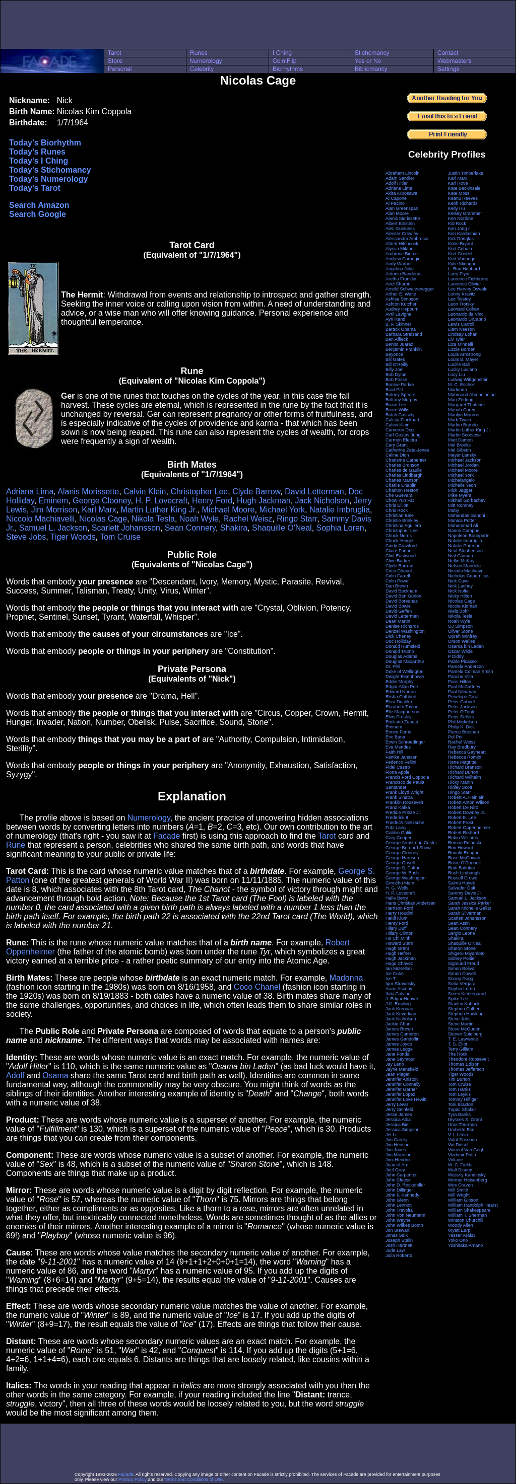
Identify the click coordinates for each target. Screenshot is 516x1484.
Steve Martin (461, 1023)
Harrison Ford (399, 908)
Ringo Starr (297, 518)
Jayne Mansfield (401, 1069)
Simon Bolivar (462, 968)
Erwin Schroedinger (405, 742)
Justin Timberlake (465, 173)
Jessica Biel (397, 1124)
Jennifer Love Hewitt (406, 1099)
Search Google (37, 214)
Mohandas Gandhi (466, 515)
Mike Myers (459, 495)
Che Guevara (399, 495)
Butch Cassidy (400, 414)
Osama (55, 1075)
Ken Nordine (460, 218)
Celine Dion (397, 455)
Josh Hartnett (399, 1245)
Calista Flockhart (402, 419)
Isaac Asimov (398, 988)
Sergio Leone (461, 933)
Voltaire (455, 1159)
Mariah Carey (461, 409)
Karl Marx (99, 509)
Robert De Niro (463, 807)
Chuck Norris (398, 535)
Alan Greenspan (401, 208)
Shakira (233, 528)
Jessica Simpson (402, 1129)
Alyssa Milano (399, 248)
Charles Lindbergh (404, 475)
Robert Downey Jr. (466, 812)
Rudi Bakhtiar (461, 867)
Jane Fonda (397, 1054)
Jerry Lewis (397, 1104)
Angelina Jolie (399, 268)
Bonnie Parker (399, 384)
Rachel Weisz (248, 518)
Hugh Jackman (264, 500)
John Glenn (397, 1200)
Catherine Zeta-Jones (407, 450)
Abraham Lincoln (402, 173)
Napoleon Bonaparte (469, 535)
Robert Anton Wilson (468, 802)
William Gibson (463, 1200)
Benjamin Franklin (403, 349)
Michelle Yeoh (462, 485)
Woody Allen (460, 1225)
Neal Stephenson (465, 550)
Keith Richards (463, 203)
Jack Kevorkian (400, 1013)
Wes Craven (460, 1185)
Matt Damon (460, 439)
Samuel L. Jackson (53, 528)
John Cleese (398, 1179)
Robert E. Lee (462, 817)
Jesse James (398, 1114)
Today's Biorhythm (45, 142)
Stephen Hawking (466, 1013)
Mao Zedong (461, 399)
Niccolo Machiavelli (40, 518)
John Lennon (398, 1205)
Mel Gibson (459, 450)
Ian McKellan (398, 968)
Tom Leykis (459, 1094)
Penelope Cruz (463, 696)
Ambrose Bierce (401, 253)
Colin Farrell (397, 575)
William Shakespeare (469, 1210)
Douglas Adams (401, 656)
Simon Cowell (462, 973)
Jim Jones (395, 1149)
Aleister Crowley (401, 233)
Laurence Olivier (464, 283)
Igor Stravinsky (400, 983)
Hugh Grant (397, 948)
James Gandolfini (403, 1039)
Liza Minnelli (460, 344)
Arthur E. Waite (400, 293)
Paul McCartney (464, 686)
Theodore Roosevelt (468, 1059)
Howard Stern (399, 943)
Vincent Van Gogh (466, 1149)
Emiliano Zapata (401, 721)
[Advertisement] (258, 24)
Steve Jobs (26, 537)
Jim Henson (397, 1144)
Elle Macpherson (402, 711)
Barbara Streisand (403, 334)
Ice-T (390, 978)
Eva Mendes (398, 747)
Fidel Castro (397, 767)
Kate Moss (459, 193)
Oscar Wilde (460, 651)
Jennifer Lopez (400, 1094)
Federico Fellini (400, 762)
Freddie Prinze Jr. (403, 812)
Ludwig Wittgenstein (468, 379)
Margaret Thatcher (466, 404)
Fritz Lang (395, 827)
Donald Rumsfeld (402, 646)
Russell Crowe (462, 877)
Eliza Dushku (398, 701)
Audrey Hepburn (402, 309)
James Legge (399, 1049)
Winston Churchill (465, 1220)
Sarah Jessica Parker (469, 903)
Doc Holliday (398, 641)
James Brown (399, 1028)
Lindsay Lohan (463, 334)
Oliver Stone (460, 631)
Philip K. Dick (461, 726)
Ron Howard (460, 847)
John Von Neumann (405, 1215)
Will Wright (459, 1195)
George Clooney (102, 500)
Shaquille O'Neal (282, 528)
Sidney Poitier (462, 958)
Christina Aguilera (403, 525)
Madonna (346, 978)
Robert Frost (460, 822)
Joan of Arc (396, 1164)
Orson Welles (461, 641)
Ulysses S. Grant (465, 1119)
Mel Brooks (459, 445)
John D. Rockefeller (405, 1185)
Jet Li (391, 1134)
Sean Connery (190, 528)
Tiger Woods (73, 537)
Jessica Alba (398, 1119)
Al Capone (396, 198)
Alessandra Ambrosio (406, 238)
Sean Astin (459, 923)
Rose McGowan (464, 857)
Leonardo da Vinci (466, 314)
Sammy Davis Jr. (465, 893)
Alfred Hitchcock (401, 243)
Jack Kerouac (399, 1008)
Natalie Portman (464, 545)
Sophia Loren (340, 528)
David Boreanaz (401, 601)
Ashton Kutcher (401, 304)
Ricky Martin (460, 782)
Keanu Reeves (463, 198)
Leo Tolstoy (459, 299)
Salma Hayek (461, 882)
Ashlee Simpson (401, 299)
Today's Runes (37, 151)
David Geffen (398, 611)
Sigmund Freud (463, 963)
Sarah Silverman (465, 913)
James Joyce (398, 1044)
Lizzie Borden (462, 349)
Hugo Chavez (399, 963)
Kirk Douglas (461, 238)
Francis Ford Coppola (407, 777)
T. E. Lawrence (463, 1039)
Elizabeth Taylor (401, 706)
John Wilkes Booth (404, 1225)
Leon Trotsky (461, 304)
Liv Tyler (456, 339)
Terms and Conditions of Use (193, 1479)
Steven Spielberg (465, 1033)
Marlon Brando (463, 424)
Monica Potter (462, 520)
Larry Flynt (459, 273)
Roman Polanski (464, 842)
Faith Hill (394, 752)
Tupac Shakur (462, 1109)
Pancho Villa (460, 676)
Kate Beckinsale (464, 188)
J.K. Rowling (398, 1003)
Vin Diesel (458, 1144)
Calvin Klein (144, 491)
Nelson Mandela (464, 565)
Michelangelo (461, 480)
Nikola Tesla (153, 518)
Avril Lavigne (398, 314)
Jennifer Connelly (403, 1084)
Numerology (148, 817)
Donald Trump (399, 651)
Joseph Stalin (399, 1240)
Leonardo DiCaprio (467, 319)
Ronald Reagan (464, 852)
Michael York (282, 509)
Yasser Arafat (461, 1235)
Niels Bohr (458, 611)
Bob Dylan (396, 374)
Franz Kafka (397, 807)
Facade (166, 836)
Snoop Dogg (460, 978)
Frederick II (396, 817)
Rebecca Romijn (464, 757)
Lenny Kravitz (462, 293)
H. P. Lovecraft (161, 500)
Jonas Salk (396, 1235)
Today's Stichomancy (50, 170)
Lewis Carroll (461, 324)
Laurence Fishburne (468, 278)
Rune (15, 845)
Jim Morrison (54, 509)
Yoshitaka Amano (465, 1245)
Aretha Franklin (400, 278)
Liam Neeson (461, 329)
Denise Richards (402, 626)
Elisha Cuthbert (401, 696)
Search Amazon (39, 205)
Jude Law (395, 1250)
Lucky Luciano (462, 369)
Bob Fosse (396, 379)
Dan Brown (396, 585)
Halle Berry (396, 898)
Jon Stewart (397, 1230)
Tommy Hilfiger (463, 1099)
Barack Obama (400, 329)
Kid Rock (457, 223)
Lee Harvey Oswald (468, 288)
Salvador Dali (461, 888)
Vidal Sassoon (462, 1139)
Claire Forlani (399, 550)
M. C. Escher (461, 384)
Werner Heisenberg (467, 1179)
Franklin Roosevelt (404, 802)
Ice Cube (394, 973)
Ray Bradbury (462, 747)
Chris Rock (396, 510)
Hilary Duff (396, 928)
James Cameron (402, 1033)
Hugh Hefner (398, 953)
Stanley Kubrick (464, 1003)
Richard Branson (465, 767)
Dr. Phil (392, 666)
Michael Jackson (465, 460)
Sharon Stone (462, 948)
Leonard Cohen (463, 309)
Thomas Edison (464, 1064)
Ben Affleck (396, 339)
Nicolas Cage (103, 518)
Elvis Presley (398, 716)
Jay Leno (394, 1064)
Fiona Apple (397, 772)
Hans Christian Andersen (410, 903)
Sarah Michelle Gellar (469, 908)
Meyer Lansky (462, 455)
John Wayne (398, 1220)
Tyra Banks (459, 1114)
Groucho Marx (399, 882)
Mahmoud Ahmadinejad (472, 394)
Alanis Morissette (88, 491)
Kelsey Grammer (465, 213)
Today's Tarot (34, 188)
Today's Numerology (48, 179)
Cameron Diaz (400, 429)
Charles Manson (402, 480)
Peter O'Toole (461, 711)
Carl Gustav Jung (403, 434)
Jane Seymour (400, 1059)
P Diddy (456, 656)
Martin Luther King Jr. (159, 509)
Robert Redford (463, 832)
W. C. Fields (460, 1164)
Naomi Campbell (465, 530)
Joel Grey (395, 1169)
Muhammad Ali (463, 525)
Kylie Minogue (462, 263)
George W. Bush (402, 872)
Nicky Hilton (460, 596)
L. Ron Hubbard (464, 268)
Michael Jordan (463, 465)
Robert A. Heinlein (466, 797)
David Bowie (398, 606)
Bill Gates (395, 359)
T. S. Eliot (457, 1044)
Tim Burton (459, 1079)
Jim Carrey (396, 1139)
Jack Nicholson (322, 500)
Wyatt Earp (459, 1230)
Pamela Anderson (466, 666)
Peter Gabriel (461, 701)
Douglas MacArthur (404, 661)
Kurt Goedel (460, 253)
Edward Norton (400, 691)
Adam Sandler (399, 178)
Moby (453, 510)
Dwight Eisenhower (404, 676)
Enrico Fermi (398, 731)
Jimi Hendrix (398, 1159)
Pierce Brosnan (463, 731)
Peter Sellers (461, 716)
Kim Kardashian (464, 233)
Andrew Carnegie (403, 258)
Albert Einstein (400, 223)
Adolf (15, 1075)
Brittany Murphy (401, 399)
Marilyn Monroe (463, 414)
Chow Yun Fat (399, 500)
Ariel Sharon (398, 283)
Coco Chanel (257, 987)
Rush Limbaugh (464, 872)
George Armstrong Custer (411, 842)
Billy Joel (394, 369)
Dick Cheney (398, 636)
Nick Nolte (458, 590)
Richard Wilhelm (464, 777)
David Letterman (314, 491)
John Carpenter (401, 1174)
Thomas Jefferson (466, 1069)
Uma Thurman (462, 1124)
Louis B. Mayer (463, 359)
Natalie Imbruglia (339, 509)
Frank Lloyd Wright (404, 792)
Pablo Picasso (462, 661)
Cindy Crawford (401, 545)
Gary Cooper (398, 837)
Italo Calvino (398, 993)
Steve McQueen (464, 1028)
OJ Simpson (460, 626)
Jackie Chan (398, 1023)
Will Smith (458, 1190)
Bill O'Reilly (396, 364)
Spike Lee (458, 998)
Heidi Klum (396, 918)
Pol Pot (455, 736)
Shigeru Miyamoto (466, 953)
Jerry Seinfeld (399, 1109)
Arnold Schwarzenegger (409, 288)
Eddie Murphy (399, 681)
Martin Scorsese (464, 434)
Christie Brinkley (401, 520)
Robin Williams (463, 837)
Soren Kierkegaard (467, 993)
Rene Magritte (462, 762)
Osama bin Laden (466, 646)
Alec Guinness (400, 228)
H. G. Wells (396, 888)
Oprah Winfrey (462, 636)
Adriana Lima (29, 491)
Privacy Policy (132, 1479)
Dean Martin (397, 621)
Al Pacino (395, 203)
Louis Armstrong (464, 354)
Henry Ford (212, 500)
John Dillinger (399, 1190)
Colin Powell (398, 580)
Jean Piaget (397, 1074)
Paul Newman (462, 691)
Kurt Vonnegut (462, 258)
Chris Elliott (397, 505)
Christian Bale (399, 515)
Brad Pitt (394, 389)
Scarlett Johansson (126, 528)
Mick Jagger (460, 490)
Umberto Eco (461, 1129)
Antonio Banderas (403, 273)
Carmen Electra (401, 439)
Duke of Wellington (404, 671)
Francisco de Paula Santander (404, 785)
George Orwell (400, 862)
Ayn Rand (395, 319)
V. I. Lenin (458, 1134)
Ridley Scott (460, 787)
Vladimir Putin (462, 1154)
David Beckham (401, 590)
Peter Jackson (462, 706)
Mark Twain (459, 419)
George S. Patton (403, 867)
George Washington (405, 877)
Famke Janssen (401, 757)
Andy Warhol (398, 263)
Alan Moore (397, 213)
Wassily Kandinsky (467, 1174)
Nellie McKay (461, 560)
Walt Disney (460, 1169)
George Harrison (402, 857)
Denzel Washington (405, 631)
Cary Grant (396, 445)
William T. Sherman (467, 1215)
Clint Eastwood (400, 555)
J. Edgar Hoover (401, 998)
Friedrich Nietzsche (404, 822)
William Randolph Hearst (473, 1205)
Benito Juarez (399, 344)
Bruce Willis (397, 409)
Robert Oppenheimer (469, 827)
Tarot (327, 836)
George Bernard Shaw (408, 847)
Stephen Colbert (464, 1008)
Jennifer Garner (401, 1089)
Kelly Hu (456, 208)
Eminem (54, 500)
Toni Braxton (460, 1104)
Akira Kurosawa (401, 193)
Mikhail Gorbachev (467, 500)
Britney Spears (400, 394)
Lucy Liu (456, 374)
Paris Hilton (459, 681)
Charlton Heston (401, 490)
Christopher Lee (199, 491)
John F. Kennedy (402, 1195)
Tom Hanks (459, 1089)
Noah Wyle (199, 518)
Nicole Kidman (462, 606)
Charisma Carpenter (405, 460)
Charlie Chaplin (401, 485)
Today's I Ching (38, 161)
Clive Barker (397, 560)
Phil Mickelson (462, 721)
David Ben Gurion (403, 596)
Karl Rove (458, 183)
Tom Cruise (120, 537)
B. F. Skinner (398, 324)
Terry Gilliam (460, 1049)
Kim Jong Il (459, 228)
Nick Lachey (460, 585)
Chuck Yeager (399, 540)
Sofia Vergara (462, 983)
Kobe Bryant (460, 243)
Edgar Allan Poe (401, 686)
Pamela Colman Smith (470, 671)
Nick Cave (458, 580)
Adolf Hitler (396, 183)
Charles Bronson (402, 465)
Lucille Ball (459, 364)
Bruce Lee (395, 404)
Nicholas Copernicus (469, 575)
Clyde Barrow (256, 491)
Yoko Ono (458, 1240)
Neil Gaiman (460, 555)
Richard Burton (463, 772)
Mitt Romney (461, 505)
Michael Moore (228, 509)
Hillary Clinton (399, 933)
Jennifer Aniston (401, 1079)
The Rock (458, 1054)
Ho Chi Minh (398, 938)
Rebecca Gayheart (467, 752)
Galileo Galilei (399, 832)
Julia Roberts (398, 1255)
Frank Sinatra (399, 797)
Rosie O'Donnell (464, 862)
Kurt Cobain (460, 248)
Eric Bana (395, 736)
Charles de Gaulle (403, 470)
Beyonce (394, 354)
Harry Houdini (399, 913)
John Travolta (399, 1210)
